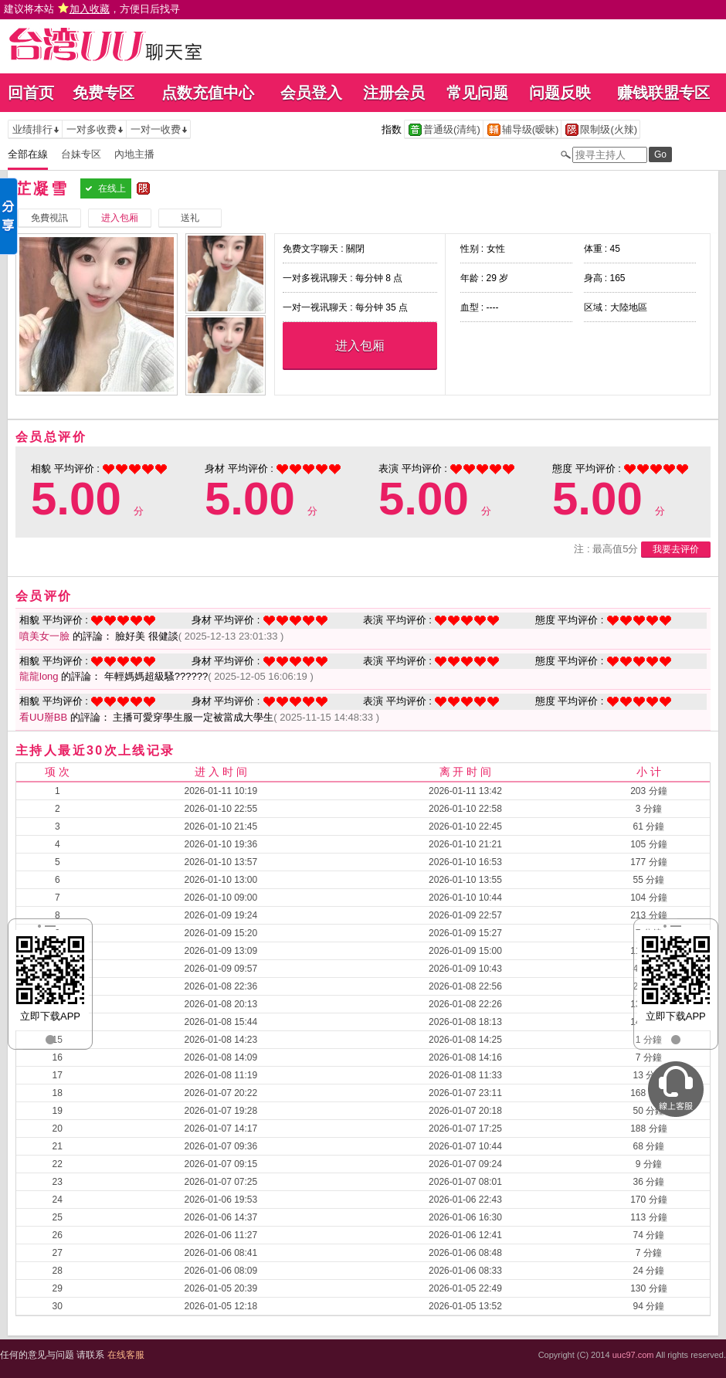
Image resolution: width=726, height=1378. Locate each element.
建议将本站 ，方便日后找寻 (92, 9)
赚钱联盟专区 (663, 92)
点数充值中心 (207, 92)
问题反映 (560, 92)
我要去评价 (676, 549)
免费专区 (103, 92)
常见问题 (477, 92)
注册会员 (394, 92)
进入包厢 (360, 345)
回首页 (31, 92)
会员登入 (311, 92)
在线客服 (125, 1354)
